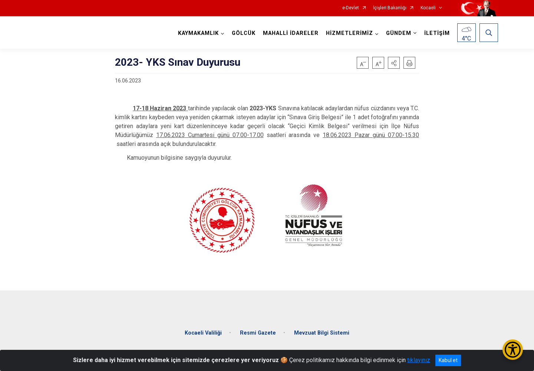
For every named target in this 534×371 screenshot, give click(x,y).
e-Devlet (350, 8)
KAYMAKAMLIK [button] (198, 33)
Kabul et (448, 360)
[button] (394, 63)
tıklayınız (418, 360)
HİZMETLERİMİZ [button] (349, 33)
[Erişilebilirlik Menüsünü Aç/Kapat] (512, 349)
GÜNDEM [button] (398, 33)
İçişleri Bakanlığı (389, 8)
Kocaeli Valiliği (203, 332)
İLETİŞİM (437, 33)
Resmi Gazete (258, 332)
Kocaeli (428, 8)
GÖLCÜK (244, 33)
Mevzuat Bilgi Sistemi (321, 332)
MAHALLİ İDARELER (291, 33)
